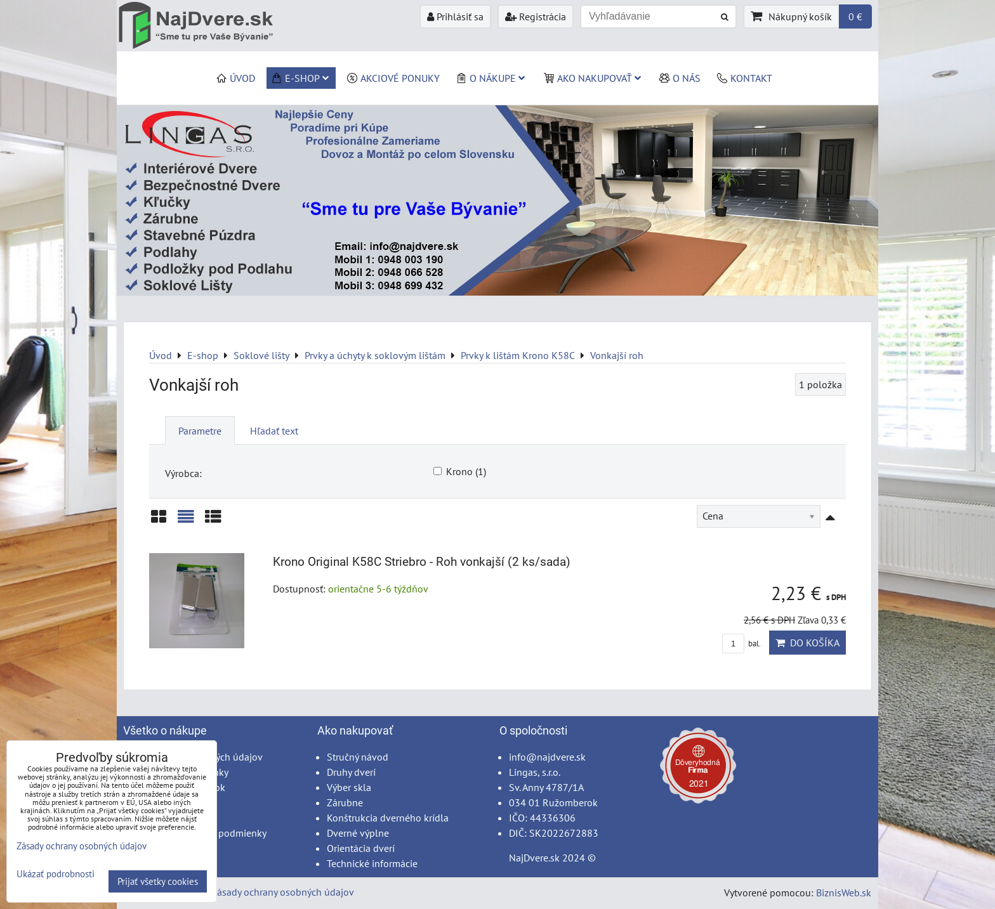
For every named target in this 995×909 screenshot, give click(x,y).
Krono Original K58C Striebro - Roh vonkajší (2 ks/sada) (421, 561)
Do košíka (807, 642)
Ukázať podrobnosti (55, 874)
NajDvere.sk (534, 857)
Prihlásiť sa (455, 16)
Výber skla (349, 787)
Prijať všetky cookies (157, 881)
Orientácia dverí (361, 848)
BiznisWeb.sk (843, 892)
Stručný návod (357, 756)
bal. (741, 643)
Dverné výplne (358, 833)
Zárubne (345, 802)
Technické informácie (372, 863)
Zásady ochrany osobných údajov (282, 892)
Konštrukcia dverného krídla (388, 817)
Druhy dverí (351, 772)
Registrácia (535, 16)
